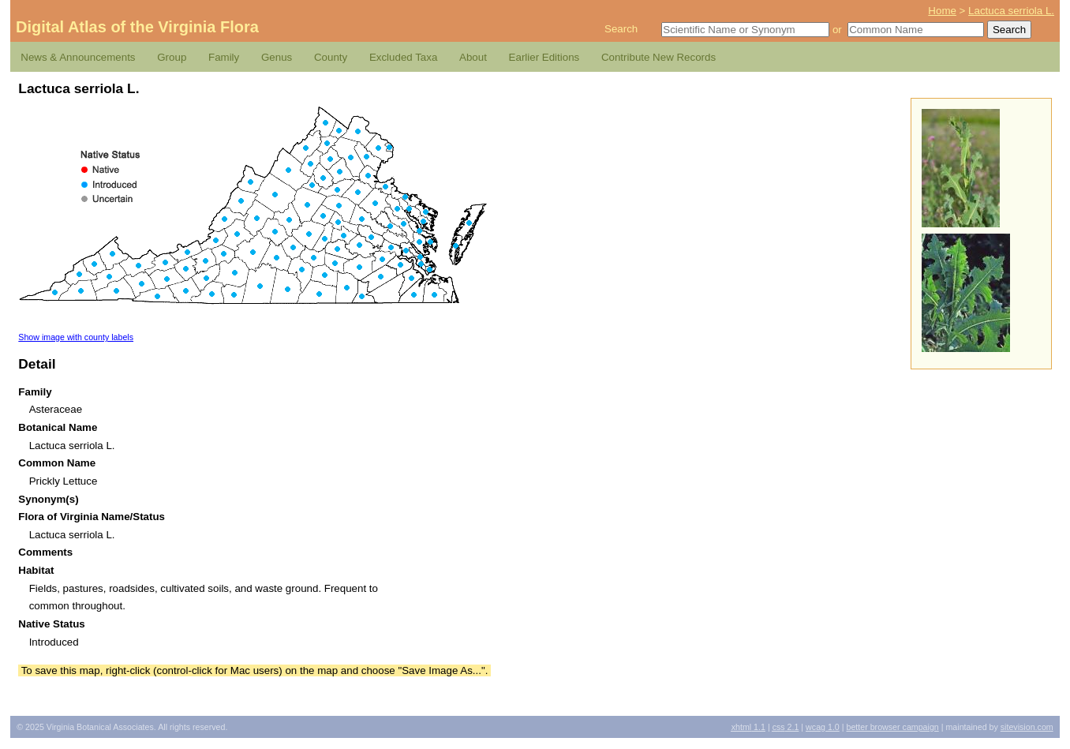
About (473, 57)
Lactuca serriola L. (1011, 11)
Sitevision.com (1027, 727)
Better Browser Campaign (892, 727)
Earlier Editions (544, 57)
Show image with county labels (75, 337)
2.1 (786, 727)
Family (223, 57)
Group (171, 57)
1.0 (823, 727)
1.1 (748, 727)
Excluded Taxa (403, 57)
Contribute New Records (658, 57)
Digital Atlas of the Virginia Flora (137, 27)
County (330, 57)
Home (942, 11)
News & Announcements (78, 57)
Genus (276, 57)
